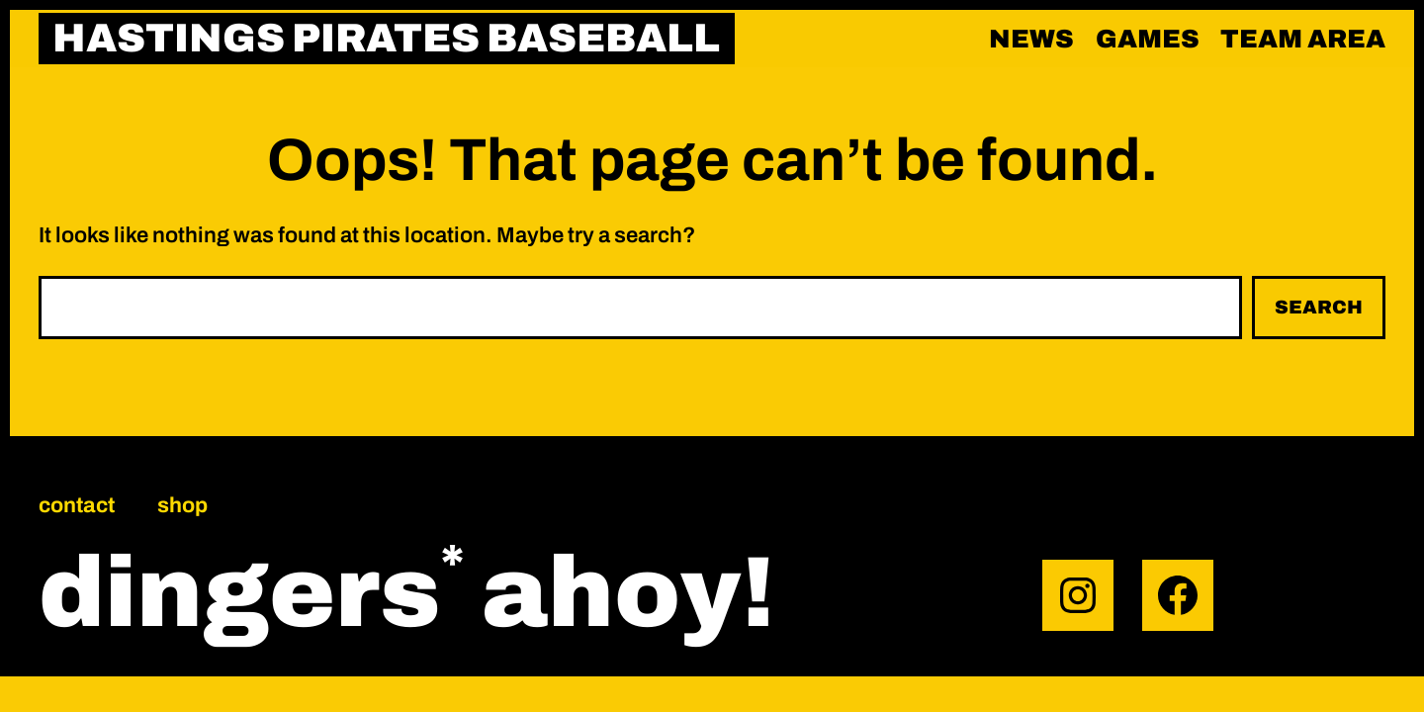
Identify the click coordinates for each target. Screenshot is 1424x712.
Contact (77, 505)
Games (1148, 38)
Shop (182, 505)
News (1031, 38)
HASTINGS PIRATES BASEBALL (386, 38)
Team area (1302, 38)
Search (1319, 307)
